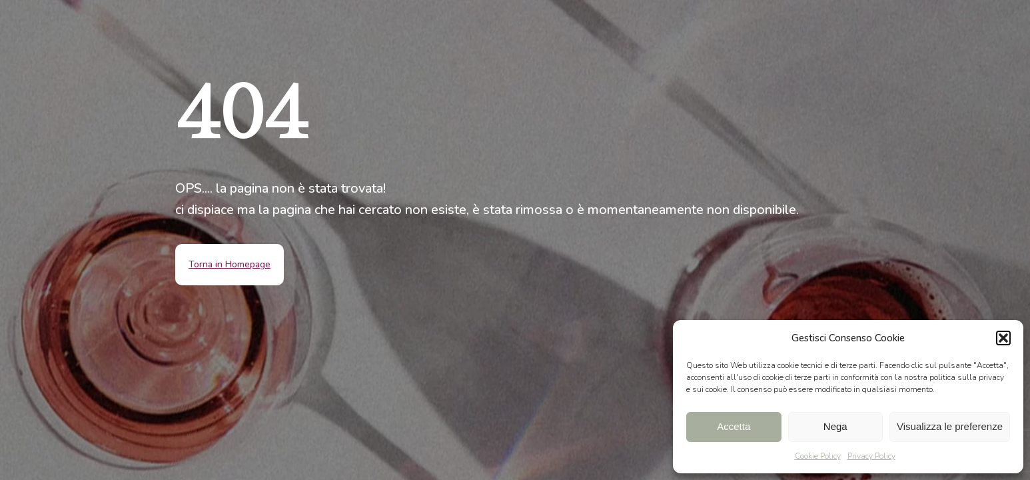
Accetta (733, 426)
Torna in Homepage (229, 264)
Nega (835, 426)
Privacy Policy (871, 456)
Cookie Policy (818, 456)
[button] (1003, 338)
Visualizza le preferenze (950, 426)
